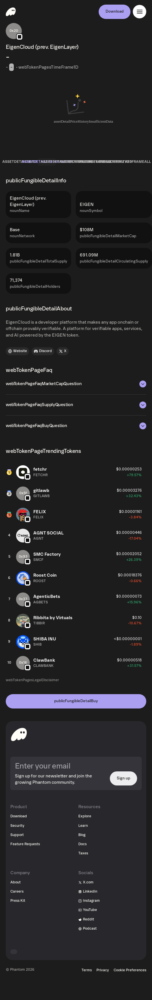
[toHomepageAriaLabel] (19, 734)
